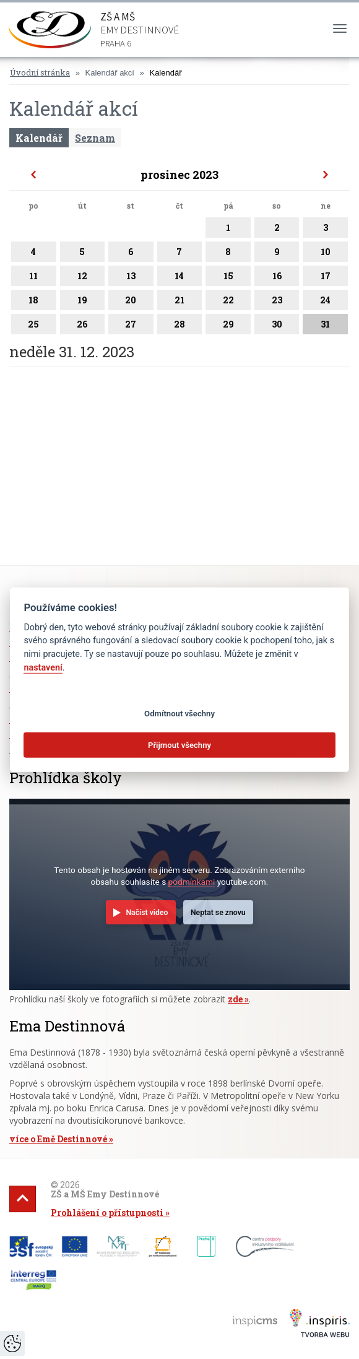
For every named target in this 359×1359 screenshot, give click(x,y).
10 (325, 254)
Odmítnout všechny (179, 713)
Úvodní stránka (40, 72)
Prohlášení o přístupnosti (107, 1212)
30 (277, 326)
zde (235, 999)
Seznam (95, 137)
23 (277, 302)
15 (228, 278)
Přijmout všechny (179, 744)
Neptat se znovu (218, 912)
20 (131, 302)
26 (82, 326)
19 (82, 302)
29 (228, 326)
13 (131, 278)
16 (277, 278)
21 (179, 302)
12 (82, 278)
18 (33, 302)
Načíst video (147, 912)
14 (179, 278)
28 (179, 326)
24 (325, 302)
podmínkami (191, 882)
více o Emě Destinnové (58, 1139)
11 (33, 278)
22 (228, 302)
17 (325, 278)
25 (33, 326)
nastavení (43, 667)
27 (131, 326)
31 (325, 326)
